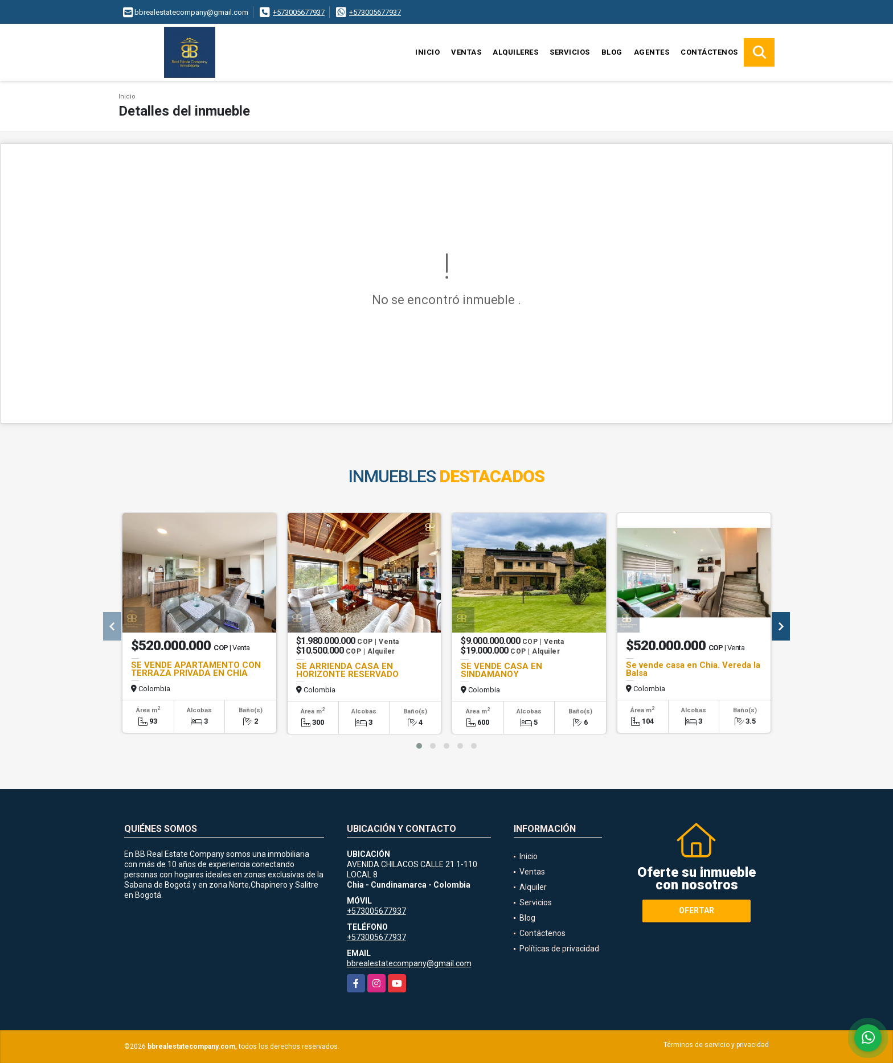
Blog (611, 52)
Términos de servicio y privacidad (716, 1045)
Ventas (466, 52)
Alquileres (515, 52)
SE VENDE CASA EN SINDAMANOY (501, 670)
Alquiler (533, 887)
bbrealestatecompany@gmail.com (409, 963)
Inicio (427, 52)
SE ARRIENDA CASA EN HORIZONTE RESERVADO (347, 670)
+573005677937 (299, 12)
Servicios (570, 52)
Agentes (652, 52)
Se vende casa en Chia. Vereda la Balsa (693, 669)
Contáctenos (709, 52)
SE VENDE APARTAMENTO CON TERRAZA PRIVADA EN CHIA (196, 669)
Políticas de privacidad (559, 948)
